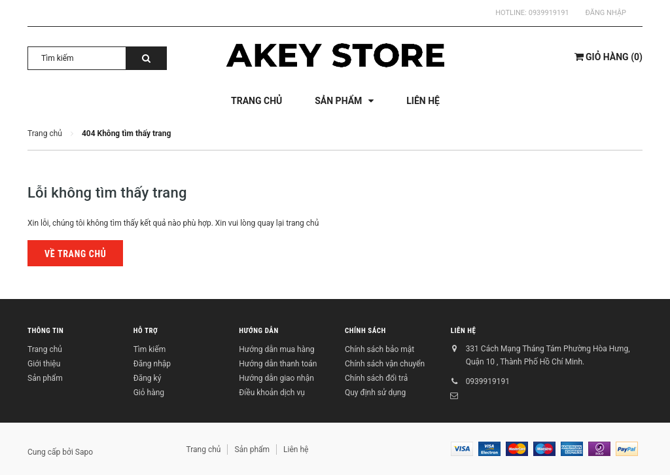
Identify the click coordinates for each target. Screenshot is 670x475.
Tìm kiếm (149, 349)
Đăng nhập (606, 13)
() (608, 57)
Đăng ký (147, 378)
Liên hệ (463, 330)
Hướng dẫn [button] (258, 330)
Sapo (84, 452)
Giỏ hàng (148, 392)
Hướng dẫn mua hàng (276, 349)
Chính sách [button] (365, 330)
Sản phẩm (45, 378)
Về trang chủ (75, 254)
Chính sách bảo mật (379, 349)
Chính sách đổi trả (376, 378)
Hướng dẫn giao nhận (276, 378)
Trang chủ (44, 349)
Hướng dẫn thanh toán (278, 363)
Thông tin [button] (45, 330)
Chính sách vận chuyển (385, 363)
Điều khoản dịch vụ (272, 392)
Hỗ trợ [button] (145, 330)
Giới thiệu (43, 363)
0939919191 (549, 13)
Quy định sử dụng (375, 392)
